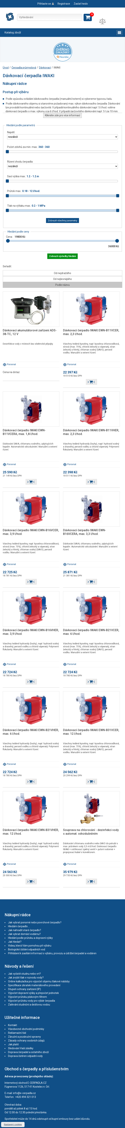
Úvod (6, 67)
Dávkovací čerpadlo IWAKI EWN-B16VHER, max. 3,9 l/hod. (31, 632)
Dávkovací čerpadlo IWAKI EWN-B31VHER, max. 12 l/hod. (31, 831)
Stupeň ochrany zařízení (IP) (24, 989)
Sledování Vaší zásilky (20, 1048)
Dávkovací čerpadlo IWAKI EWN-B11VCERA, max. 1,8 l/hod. (24, 432)
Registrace (64, 3)
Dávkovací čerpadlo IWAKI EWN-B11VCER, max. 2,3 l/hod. (91, 332)
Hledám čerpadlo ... (19, 926)
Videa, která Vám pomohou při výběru (29, 945)
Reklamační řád (17, 1032)
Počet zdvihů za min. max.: (28, 146)
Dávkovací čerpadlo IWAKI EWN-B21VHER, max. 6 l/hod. (31, 731)
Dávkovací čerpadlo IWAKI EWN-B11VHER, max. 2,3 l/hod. (91, 432)
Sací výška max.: (23, 176)
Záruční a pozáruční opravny (24, 1036)
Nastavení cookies (13, 1124)
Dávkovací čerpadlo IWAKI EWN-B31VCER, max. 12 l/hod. (91, 731)
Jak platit (13, 1044)
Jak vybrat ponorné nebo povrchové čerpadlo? (34, 922)
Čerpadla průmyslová (24, 67)
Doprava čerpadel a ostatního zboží (28, 1052)
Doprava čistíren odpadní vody (25, 1056)
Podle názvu (62, 284)
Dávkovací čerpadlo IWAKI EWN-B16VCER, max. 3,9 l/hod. (31, 532)
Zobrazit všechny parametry (62, 220)
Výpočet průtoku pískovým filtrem (27, 996)
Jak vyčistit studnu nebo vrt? (24, 973)
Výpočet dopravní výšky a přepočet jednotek (33, 993)
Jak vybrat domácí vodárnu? (24, 934)
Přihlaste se (44, 3)
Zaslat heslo (81, 3)
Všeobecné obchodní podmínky (26, 1029)
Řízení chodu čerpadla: (20, 161)
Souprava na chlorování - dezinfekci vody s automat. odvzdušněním (91, 831)
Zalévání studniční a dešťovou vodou (29, 1004)
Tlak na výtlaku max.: (26, 205)
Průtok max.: (23, 191)
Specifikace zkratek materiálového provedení (34, 985)
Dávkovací (45, 67)
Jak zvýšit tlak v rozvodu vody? (26, 977)
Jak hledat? (14, 941)
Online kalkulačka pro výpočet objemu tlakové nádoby (39, 981)
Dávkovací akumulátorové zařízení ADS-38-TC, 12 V (30, 332)
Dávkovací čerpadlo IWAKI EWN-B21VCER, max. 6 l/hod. (91, 632)
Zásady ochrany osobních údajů (26, 1040)
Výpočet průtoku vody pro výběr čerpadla (31, 1000)
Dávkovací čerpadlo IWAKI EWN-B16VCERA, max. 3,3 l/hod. (84, 532)
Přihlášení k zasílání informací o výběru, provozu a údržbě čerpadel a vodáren (52, 953)
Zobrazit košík (88, 17)
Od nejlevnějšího (62, 279)
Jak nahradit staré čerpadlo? (24, 930)
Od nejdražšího (62, 273)
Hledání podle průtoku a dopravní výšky (30, 937)
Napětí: (11, 132)
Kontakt (12, 1025)
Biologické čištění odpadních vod (26, 949)
